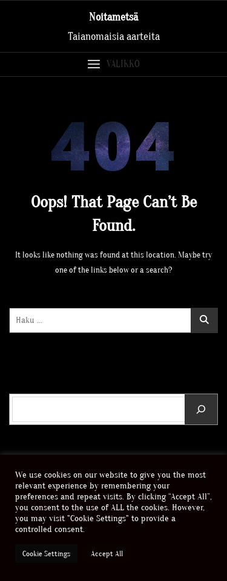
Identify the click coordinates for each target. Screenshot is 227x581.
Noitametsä (113, 17)
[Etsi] (201, 409)
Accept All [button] (107, 553)
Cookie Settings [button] (46, 553)
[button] (113, 64)
